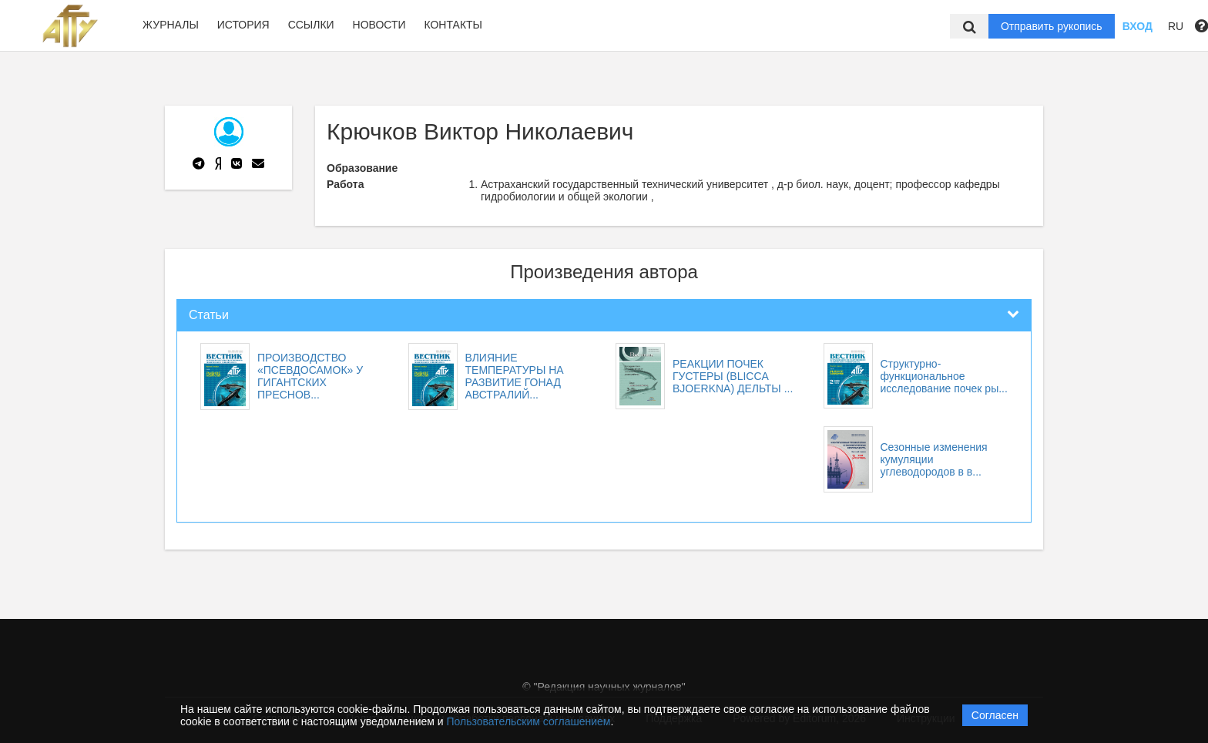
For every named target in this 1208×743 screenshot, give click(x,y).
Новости (379, 24)
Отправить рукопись (1051, 26)
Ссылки (311, 24)
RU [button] (1175, 26)
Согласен (994, 715)
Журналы (171, 24)
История (243, 24)
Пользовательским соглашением (529, 721)
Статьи (209, 314)
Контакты (453, 24)
